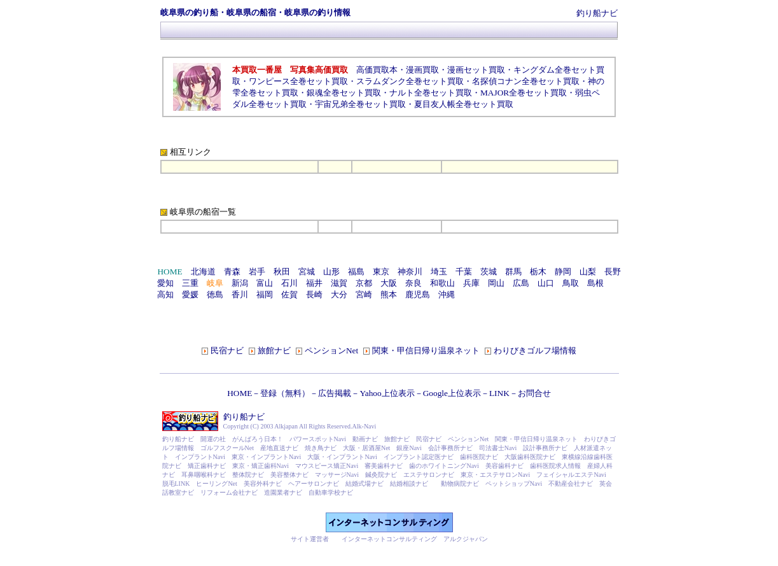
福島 (356, 271)
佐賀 (289, 294)
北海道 (203, 271)
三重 (190, 283)
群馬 (513, 271)
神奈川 (410, 271)
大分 (339, 294)
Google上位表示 (452, 393)
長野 (612, 271)
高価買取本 (377, 69)
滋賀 (339, 283)
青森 (232, 271)
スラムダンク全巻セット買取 (410, 81)
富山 (264, 283)
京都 (364, 283)
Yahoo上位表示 (386, 393)
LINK (499, 393)
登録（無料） (285, 393)
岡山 (496, 283)
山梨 (588, 271)
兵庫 (471, 283)
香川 (240, 294)
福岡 (264, 294)
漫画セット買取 (476, 69)
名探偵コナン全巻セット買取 (526, 81)
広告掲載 (334, 393)
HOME (239, 393)
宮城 (306, 271)
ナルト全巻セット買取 (430, 92)
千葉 (463, 271)
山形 (331, 271)
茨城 (488, 271)
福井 (314, 283)
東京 (381, 271)
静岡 (563, 271)
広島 (521, 283)
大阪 (388, 283)
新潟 (240, 283)
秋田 (282, 271)
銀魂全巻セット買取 (344, 92)
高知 (165, 294)
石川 (289, 283)
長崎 (314, 294)
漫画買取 (422, 69)
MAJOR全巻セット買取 (523, 92)
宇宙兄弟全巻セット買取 (360, 104)
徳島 (215, 294)
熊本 (388, 294)
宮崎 (364, 294)
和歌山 (442, 283)
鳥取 (570, 283)
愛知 (165, 283)
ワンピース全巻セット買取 (298, 81)
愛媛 (190, 294)
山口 (546, 283)
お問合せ (534, 393)
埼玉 (439, 271)
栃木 (538, 271)
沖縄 (446, 294)
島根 (595, 283)
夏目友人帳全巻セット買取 (463, 104)
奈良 (413, 283)
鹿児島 (417, 294)
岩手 (257, 271)
